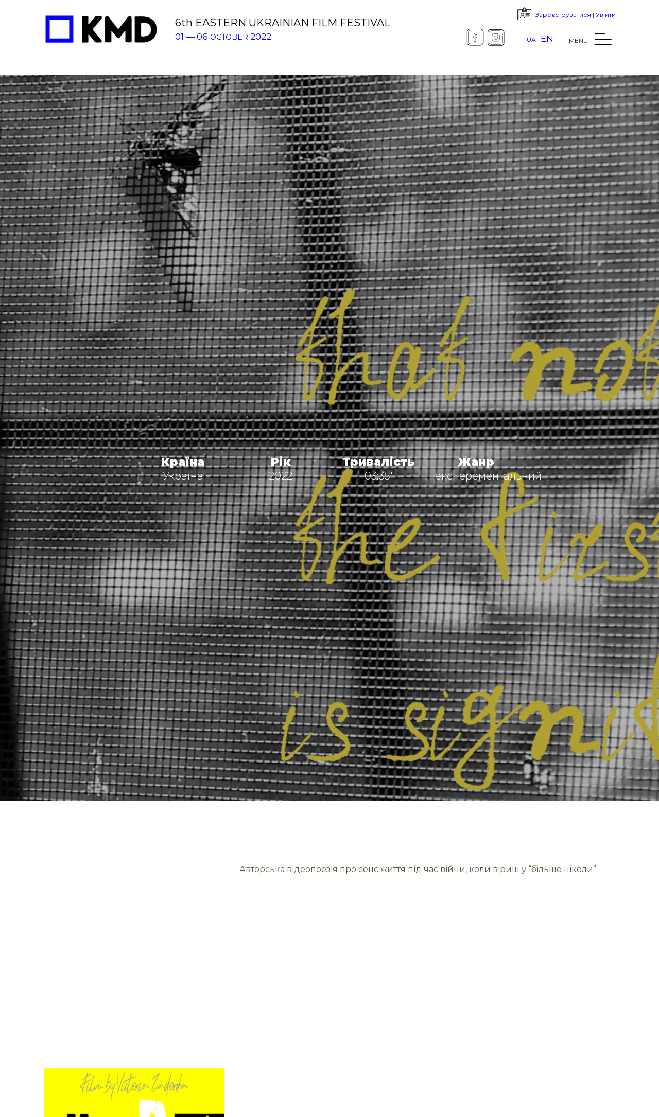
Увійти (606, 15)
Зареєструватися (563, 15)
